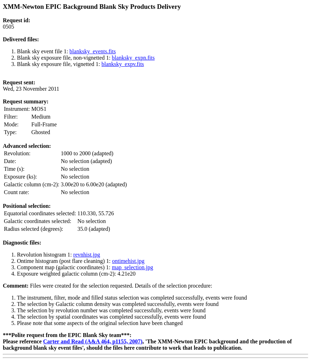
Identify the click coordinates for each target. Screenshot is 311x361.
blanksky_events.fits (93, 51)
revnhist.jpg (86, 255)
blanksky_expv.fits (123, 64)
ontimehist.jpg (128, 261)
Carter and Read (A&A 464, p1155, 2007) (92, 341)
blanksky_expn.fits (133, 58)
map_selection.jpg (132, 267)
